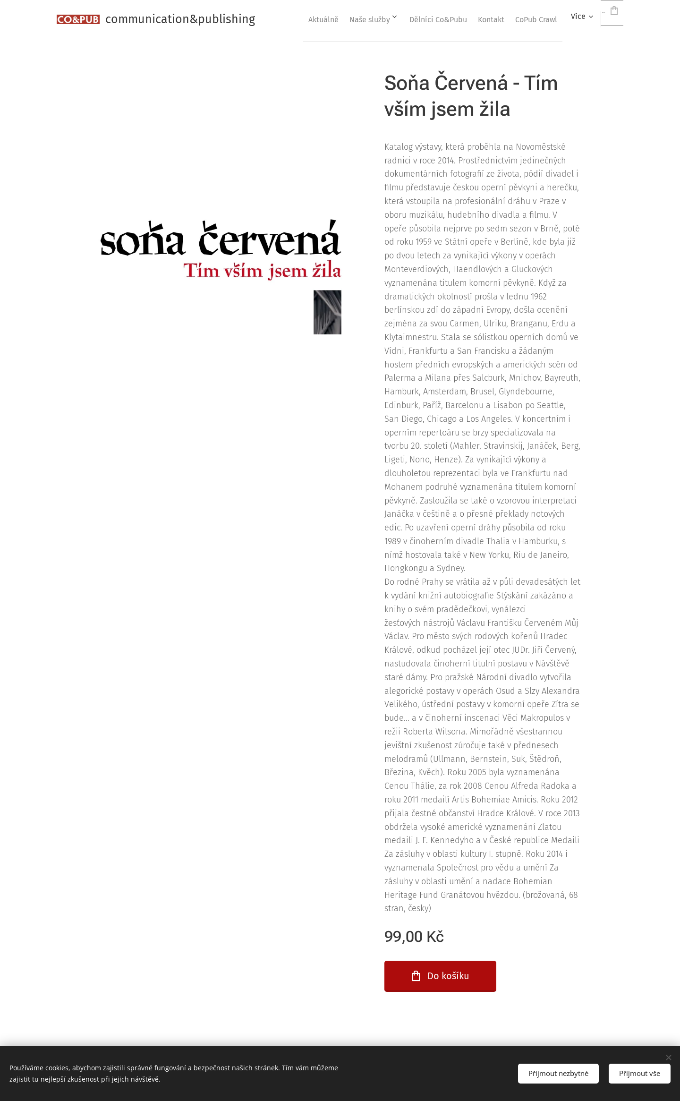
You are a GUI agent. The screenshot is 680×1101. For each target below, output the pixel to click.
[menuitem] (334, 19)
